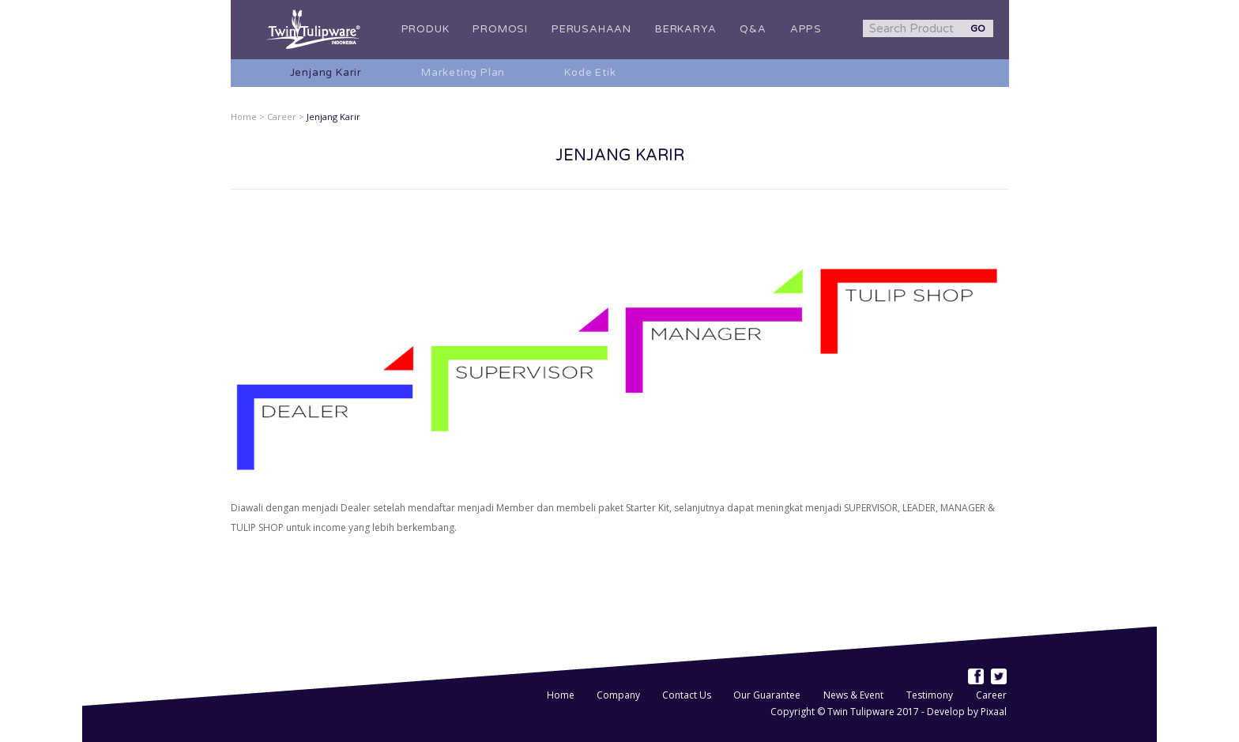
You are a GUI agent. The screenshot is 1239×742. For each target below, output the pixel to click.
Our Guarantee (766, 695)
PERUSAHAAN (591, 29)
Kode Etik (590, 72)
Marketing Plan (463, 72)
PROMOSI (500, 29)
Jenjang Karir (326, 72)
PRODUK (425, 29)
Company (619, 695)
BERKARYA (685, 29)
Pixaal (994, 711)
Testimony (929, 695)
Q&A (753, 29)
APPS (806, 29)
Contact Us (688, 695)
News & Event (853, 695)
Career (991, 695)
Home (562, 695)
